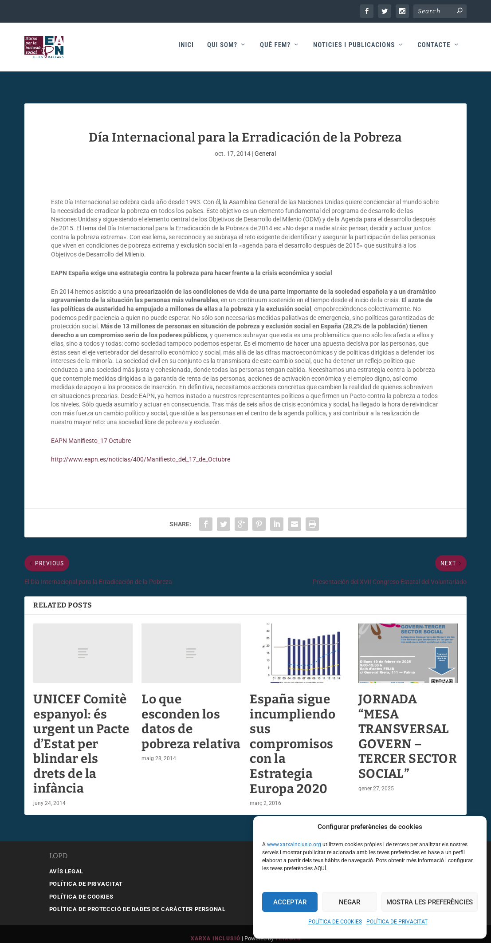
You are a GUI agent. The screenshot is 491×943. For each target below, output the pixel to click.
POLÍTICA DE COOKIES (335, 922)
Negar (349, 902)
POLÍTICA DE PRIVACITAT (397, 922)
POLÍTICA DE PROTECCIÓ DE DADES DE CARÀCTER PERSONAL (137, 899)
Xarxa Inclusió (215, 929)
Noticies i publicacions (354, 49)
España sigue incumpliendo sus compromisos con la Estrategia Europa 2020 (292, 734)
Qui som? (222, 49)
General (265, 143)
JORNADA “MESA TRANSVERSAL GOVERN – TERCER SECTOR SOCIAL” (407, 726)
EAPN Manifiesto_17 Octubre (91, 430)
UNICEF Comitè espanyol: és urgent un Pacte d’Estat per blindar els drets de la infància (81, 734)
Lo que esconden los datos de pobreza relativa (190, 712)
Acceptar (289, 902)
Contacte (433, 49)
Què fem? (275, 49)
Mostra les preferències (429, 902)
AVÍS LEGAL (66, 861)
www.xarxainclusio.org (294, 844)
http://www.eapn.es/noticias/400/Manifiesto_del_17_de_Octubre (144, 449)
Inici (186, 49)
